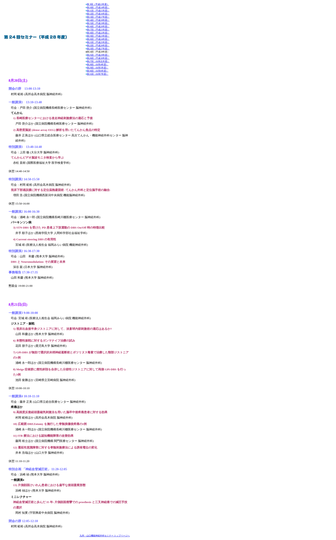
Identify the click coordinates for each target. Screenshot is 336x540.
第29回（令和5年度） (97, 67)
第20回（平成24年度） (98, 39)
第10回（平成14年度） (98, 7)
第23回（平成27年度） (98, 48)
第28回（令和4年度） (97, 64)
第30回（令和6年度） (97, 71)
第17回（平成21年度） (98, 29)
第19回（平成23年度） (98, 36)
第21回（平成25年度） (98, 42)
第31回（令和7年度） (97, 74)
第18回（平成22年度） (98, 32)
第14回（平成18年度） (98, 20)
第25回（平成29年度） (98, 55)
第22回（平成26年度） (98, 45)
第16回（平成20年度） (98, 26)
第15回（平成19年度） (98, 23)
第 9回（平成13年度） (98, 4)
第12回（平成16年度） (98, 13)
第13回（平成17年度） (98, 17)
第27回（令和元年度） (98, 61)
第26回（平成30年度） (98, 58)
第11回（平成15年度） (98, 10)
